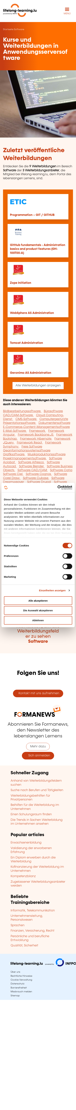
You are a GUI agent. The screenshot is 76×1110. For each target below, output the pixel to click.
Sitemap (15, 995)
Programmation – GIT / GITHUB (32, 215)
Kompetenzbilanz (23, 876)
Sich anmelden (38, 755)
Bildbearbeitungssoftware (22, 411)
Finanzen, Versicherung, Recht (32, 930)
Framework (37, 430)
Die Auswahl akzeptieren (38, 610)
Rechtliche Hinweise (21, 976)
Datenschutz (17, 984)
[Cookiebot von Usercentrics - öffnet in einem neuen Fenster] (57, 487)
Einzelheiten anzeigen (52, 590)
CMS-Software (26, 419)
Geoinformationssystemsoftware (26, 450)
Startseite (8, 29)
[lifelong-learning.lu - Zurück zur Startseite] (20, 11)
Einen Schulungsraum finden (31, 814)
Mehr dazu (38, 746)
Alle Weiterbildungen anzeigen (38, 385)
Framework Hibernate (36, 438)
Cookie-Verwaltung (21, 980)
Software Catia (61, 470)
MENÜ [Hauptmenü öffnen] (67, 13)
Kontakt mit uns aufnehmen (38, 693)
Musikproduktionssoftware (47, 454)
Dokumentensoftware (54, 423)
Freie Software (32, 446)
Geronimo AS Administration (30, 372)
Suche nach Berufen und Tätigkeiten (37, 790)
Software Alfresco (31, 462)
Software (19, 29)
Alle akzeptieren (38, 600)
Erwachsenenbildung (26, 842)
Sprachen (17, 925)
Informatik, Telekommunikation (33, 910)
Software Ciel (13, 474)
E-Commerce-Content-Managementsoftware (36, 427)
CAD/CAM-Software (18, 415)
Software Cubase (36, 478)
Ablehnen (38, 620)
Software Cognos (39, 474)
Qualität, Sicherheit (24, 945)
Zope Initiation (20, 282)
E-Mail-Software (15, 430)
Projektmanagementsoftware (25, 458)
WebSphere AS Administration (32, 313)
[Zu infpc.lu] (43, 965)
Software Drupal (39, 482)
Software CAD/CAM (33, 470)
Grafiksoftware (14, 454)
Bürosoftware (53, 411)
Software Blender (32, 466)
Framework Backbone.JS (36, 434)
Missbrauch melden (21, 991)
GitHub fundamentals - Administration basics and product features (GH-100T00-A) (37, 249)
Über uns (15, 972)
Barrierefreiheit (19, 988)
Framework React (30, 442)
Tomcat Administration (26, 343)
